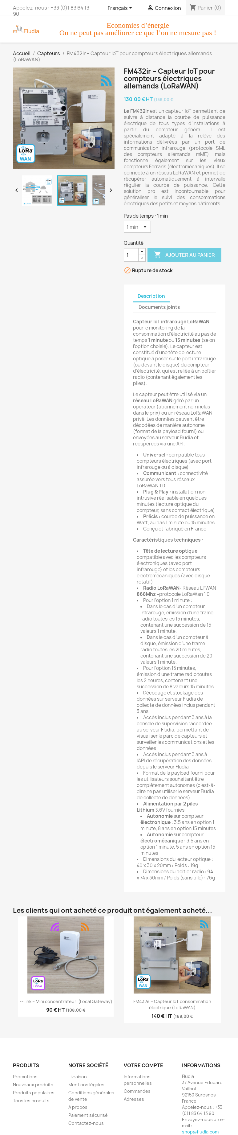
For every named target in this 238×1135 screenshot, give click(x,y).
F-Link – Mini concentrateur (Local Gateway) (65, 1001)
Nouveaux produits (33, 1085)
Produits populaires (33, 1093)
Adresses (134, 1099)
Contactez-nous (86, 1123)
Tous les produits (31, 1101)
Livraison (77, 1077)
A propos (77, 1107)
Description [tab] (151, 296)
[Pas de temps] (137, 227)
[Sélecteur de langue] (121, 8)
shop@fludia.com (200, 1132)
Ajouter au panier (184, 255)
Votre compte (143, 1065)
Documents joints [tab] (159, 307)
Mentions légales (86, 1085)
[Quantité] (131, 255)
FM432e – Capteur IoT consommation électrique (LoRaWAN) (172, 1004)
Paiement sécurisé (88, 1115)
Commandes (137, 1091)
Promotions (25, 1077)
